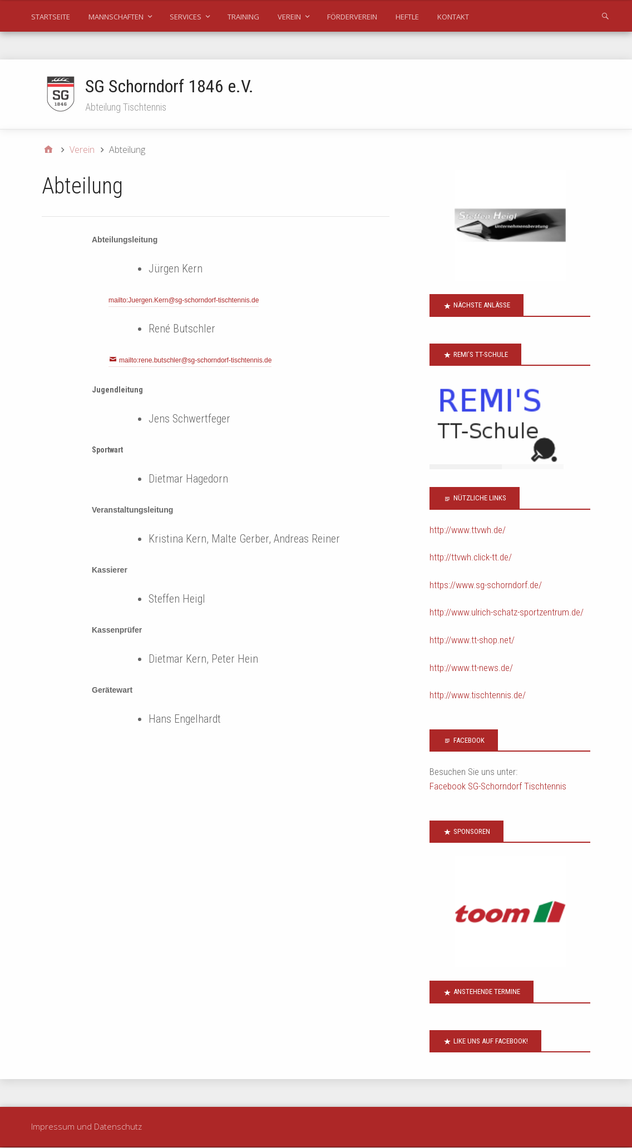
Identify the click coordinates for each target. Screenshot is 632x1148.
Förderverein (352, 17)
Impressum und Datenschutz (86, 1126)
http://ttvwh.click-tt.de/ (470, 557)
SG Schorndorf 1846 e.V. (169, 86)
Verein (289, 17)
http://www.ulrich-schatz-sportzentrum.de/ (506, 612)
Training (243, 17)
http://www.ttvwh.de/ (467, 530)
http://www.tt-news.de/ (471, 668)
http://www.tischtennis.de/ (477, 695)
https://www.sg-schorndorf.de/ (485, 585)
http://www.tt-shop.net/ (472, 640)
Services (185, 17)
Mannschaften (116, 17)
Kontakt (453, 17)
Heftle (407, 17)
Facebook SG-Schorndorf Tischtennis (497, 786)
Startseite (50, 17)
